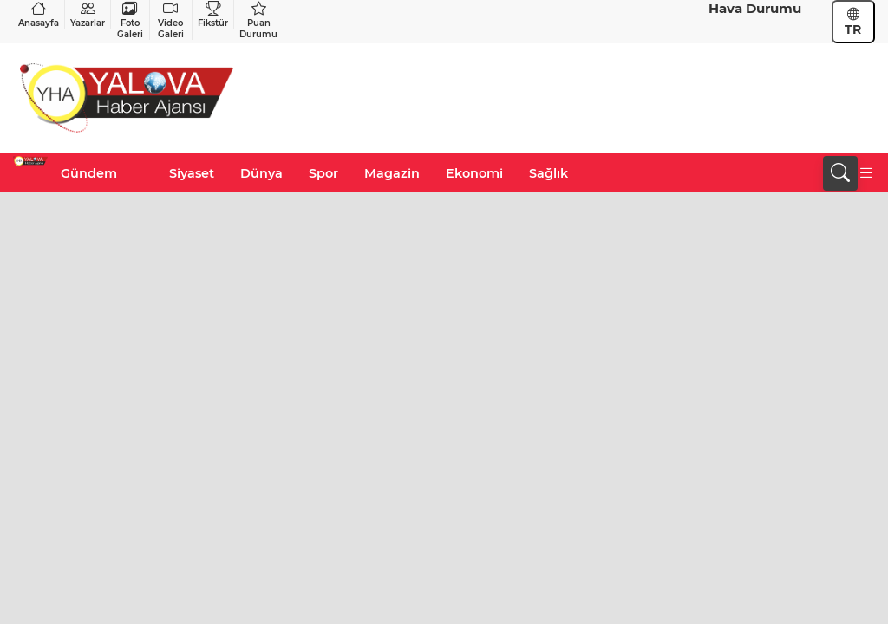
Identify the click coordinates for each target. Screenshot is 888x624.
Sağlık (548, 173)
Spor (323, 173)
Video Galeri (170, 20)
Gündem (89, 173)
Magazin (392, 173)
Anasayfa (38, 14)
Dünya (261, 173)
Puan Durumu (258, 20)
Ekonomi (474, 173)
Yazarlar (87, 14)
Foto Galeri (130, 20)
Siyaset (191, 173)
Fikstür (213, 14)
